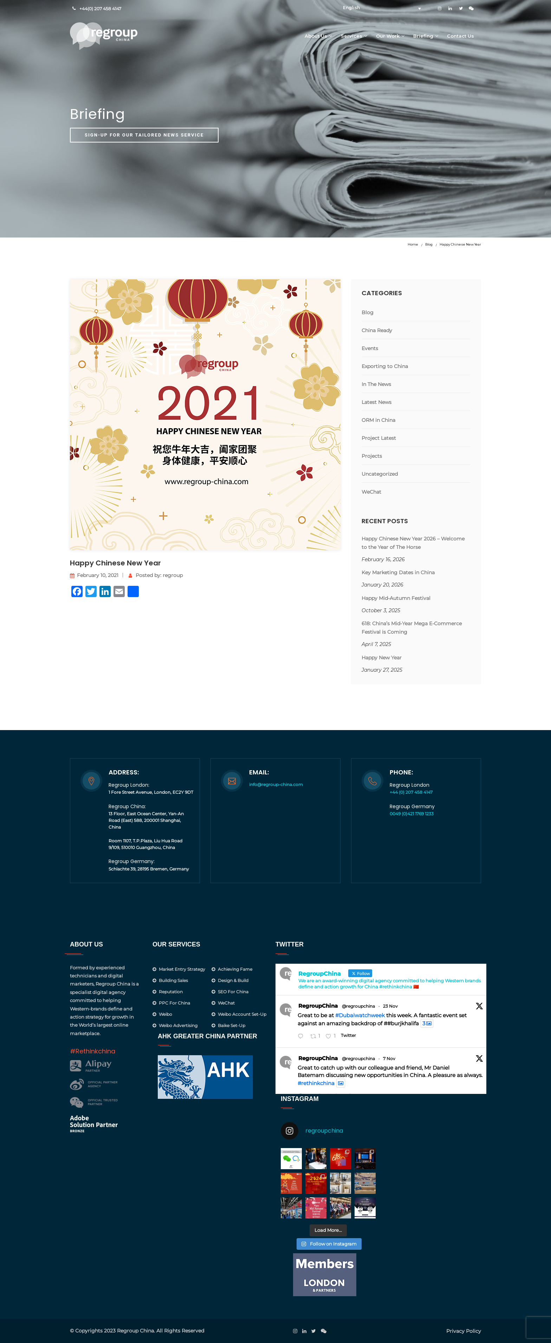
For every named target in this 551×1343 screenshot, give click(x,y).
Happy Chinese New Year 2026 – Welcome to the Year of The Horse (413, 543)
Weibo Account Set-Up (242, 1014)
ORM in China (378, 420)
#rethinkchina (316, 1083)
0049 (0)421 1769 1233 (412, 813)
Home (413, 244)
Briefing (423, 36)
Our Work (388, 36)
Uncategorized (380, 474)
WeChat (371, 492)
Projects (372, 456)
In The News (376, 384)
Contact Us (460, 36)
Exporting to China (385, 366)
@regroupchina (358, 1006)
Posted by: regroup (156, 575)
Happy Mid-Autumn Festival (396, 598)
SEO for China (233, 991)
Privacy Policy (463, 1331)
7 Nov (389, 1058)
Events (370, 348)
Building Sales (173, 980)
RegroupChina (318, 1005)
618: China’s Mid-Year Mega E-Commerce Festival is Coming (412, 627)
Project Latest (379, 438)
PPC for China (174, 1003)
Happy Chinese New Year (460, 244)
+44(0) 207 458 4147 (100, 8)
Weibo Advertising (178, 1025)
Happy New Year (382, 657)
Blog (429, 244)
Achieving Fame (235, 969)
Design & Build (233, 980)
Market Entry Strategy (182, 969)
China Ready (377, 330)
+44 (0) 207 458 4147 (411, 792)
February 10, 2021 (94, 575)
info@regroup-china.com (276, 784)
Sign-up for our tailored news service (144, 135)
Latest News (376, 402)
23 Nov (390, 1006)
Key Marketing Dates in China (398, 572)
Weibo (165, 1014)
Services (351, 36)
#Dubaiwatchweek (360, 1015)
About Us (316, 36)
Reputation (171, 991)
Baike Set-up (231, 1025)
